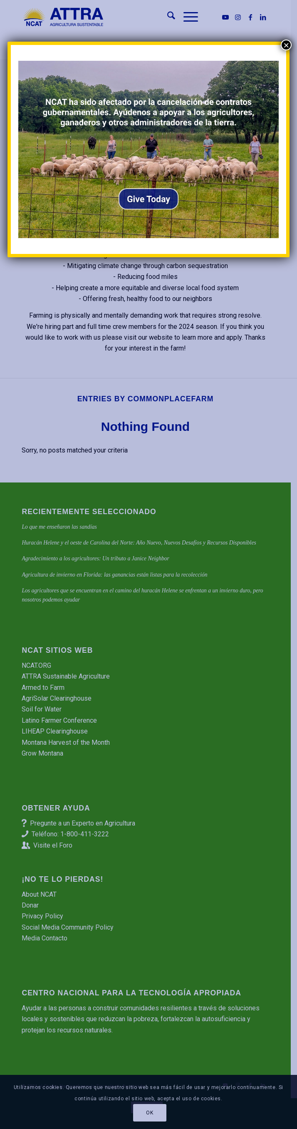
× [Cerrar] (286, 45)
